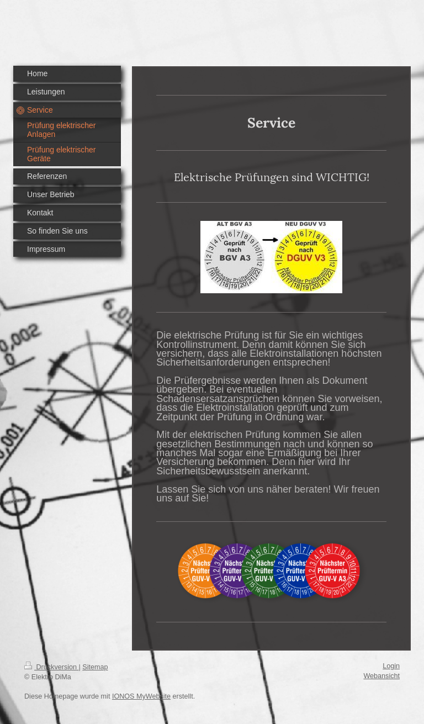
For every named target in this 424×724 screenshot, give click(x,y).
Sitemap (95, 667)
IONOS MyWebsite (141, 696)
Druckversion (51, 667)
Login (391, 666)
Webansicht (381, 676)
